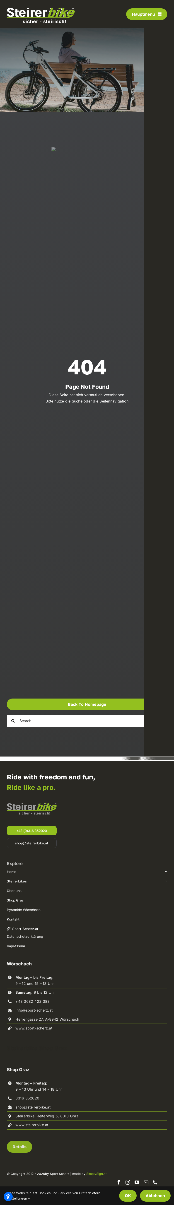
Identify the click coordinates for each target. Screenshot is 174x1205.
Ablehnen (155, 1195)
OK (128, 1195)
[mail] (146, 1182)
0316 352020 (27, 1100)
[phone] (155, 1182)
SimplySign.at (96, 1174)
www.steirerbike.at (31, 1127)
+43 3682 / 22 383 (32, 1004)
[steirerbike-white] (41, 9)
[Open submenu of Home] (165, 871)
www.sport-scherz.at (33, 1030)
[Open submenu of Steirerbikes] (165, 881)
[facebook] (118, 1182)
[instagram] (128, 1182)
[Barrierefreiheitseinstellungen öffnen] (8, 1196)
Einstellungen (18, 1198)
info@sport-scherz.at (34, 1012)
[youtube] (137, 1182)
